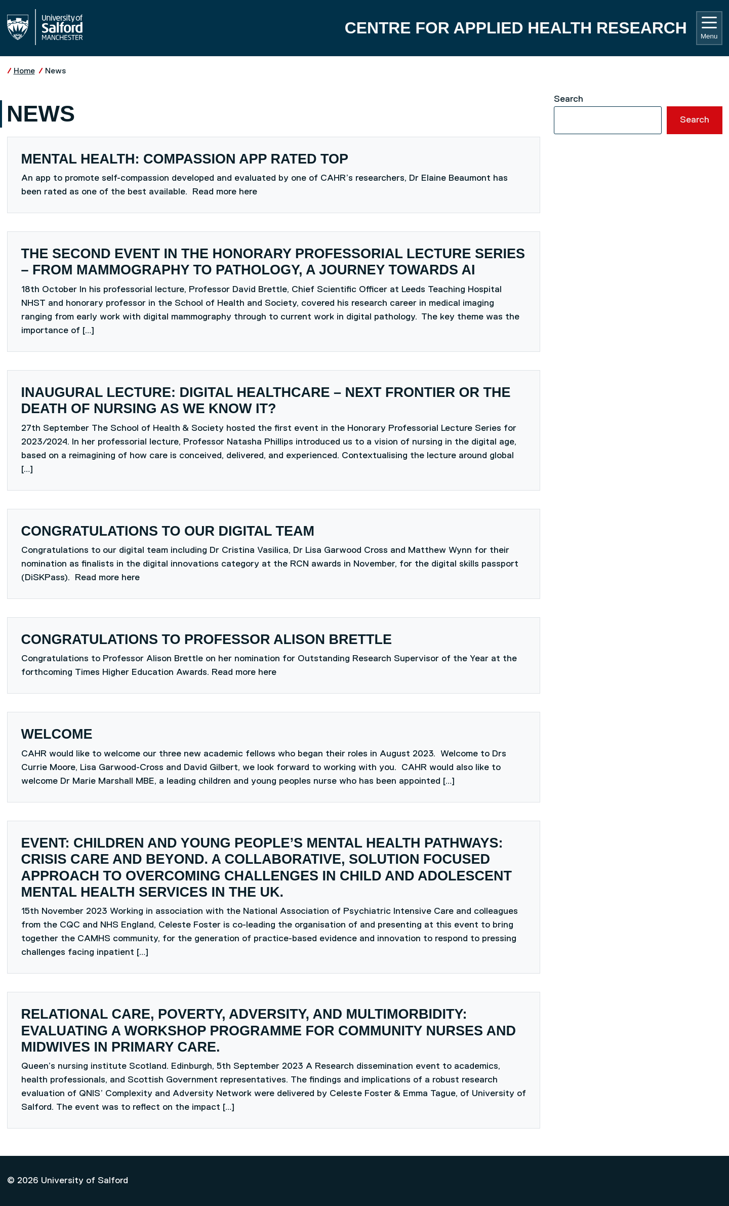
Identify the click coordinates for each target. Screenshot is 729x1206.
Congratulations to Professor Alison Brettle (206, 639)
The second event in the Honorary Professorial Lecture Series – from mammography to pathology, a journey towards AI (273, 261)
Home (24, 71)
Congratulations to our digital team (167, 531)
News (55, 71)
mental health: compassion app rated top (185, 159)
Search (568, 99)
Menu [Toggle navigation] (709, 28)
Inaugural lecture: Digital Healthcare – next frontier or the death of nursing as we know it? (266, 400)
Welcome (57, 734)
